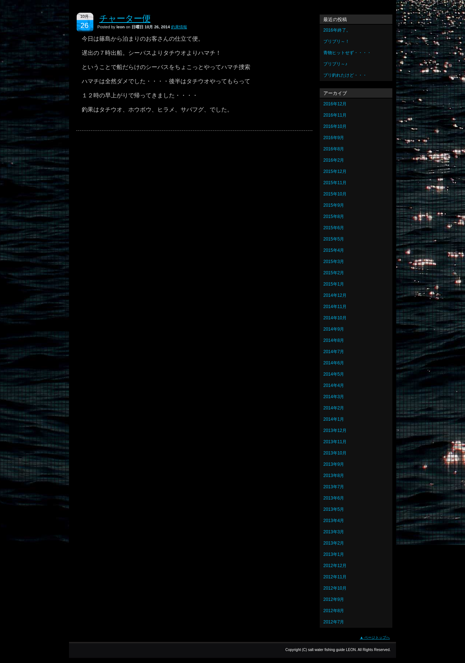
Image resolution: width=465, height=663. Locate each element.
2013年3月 (333, 531)
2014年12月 (335, 295)
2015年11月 (335, 182)
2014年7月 (333, 351)
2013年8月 (333, 475)
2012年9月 (333, 599)
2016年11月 (335, 115)
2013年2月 (333, 543)
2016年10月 (335, 126)
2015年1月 (333, 284)
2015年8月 (333, 216)
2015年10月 (335, 194)
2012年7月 (333, 621)
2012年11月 (335, 576)
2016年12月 (335, 103)
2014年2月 (333, 408)
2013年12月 (335, 430)
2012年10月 (335, 588)
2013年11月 (335, 441)
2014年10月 (335, 317)
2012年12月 (335, 565)
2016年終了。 (337, 30)
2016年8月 (333, 148)
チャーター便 (124, 18)
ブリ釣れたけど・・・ (345, 75)
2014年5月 (333, 374)
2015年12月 (335, 171)
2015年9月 (333, 205)
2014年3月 (333, 396)
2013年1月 (333, 554)
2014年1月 (333, 419)
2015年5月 (333, 239)
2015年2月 (333, 272)
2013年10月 (335, 453)
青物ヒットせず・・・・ (347, 52)
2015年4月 (333, 250)
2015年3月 (333, 261)
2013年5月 (333, 509)
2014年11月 (335, 306)
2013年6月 (333, 498)
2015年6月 (333, 227)
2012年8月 (333, 610)
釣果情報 (179, 27)
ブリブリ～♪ (335, 63)
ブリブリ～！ (336, 41)
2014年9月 (333, 329)
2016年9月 (333, 137)
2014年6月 (333, 362)
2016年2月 (333, 160)
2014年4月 (333, 385)
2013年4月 (333, 520)
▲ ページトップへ (375, 637)
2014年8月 (333, 340)
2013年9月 (333, 464)
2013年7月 (333, 486)
